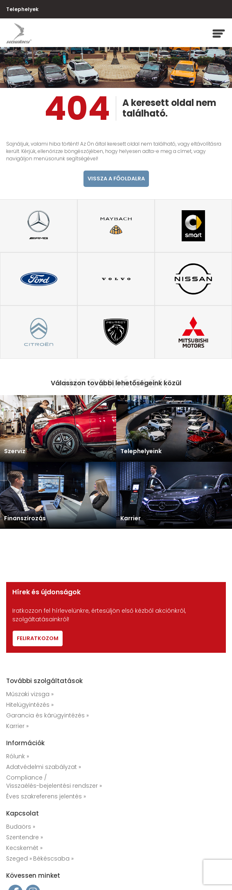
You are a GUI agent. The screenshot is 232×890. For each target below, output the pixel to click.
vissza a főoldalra (116, 178)
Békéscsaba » (53, 858)
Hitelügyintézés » (30, 705)
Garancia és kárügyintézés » (47, 715)
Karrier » (17, 726)
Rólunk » (17, 756)
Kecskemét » (24, 848)
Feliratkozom (38, 638)
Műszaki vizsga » (30, 694)
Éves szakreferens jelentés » (46, 796)
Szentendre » (24, 837)
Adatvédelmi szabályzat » (43, 767)
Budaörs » (20, 827)
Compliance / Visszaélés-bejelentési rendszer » (54, 781)
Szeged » (19, 858)
